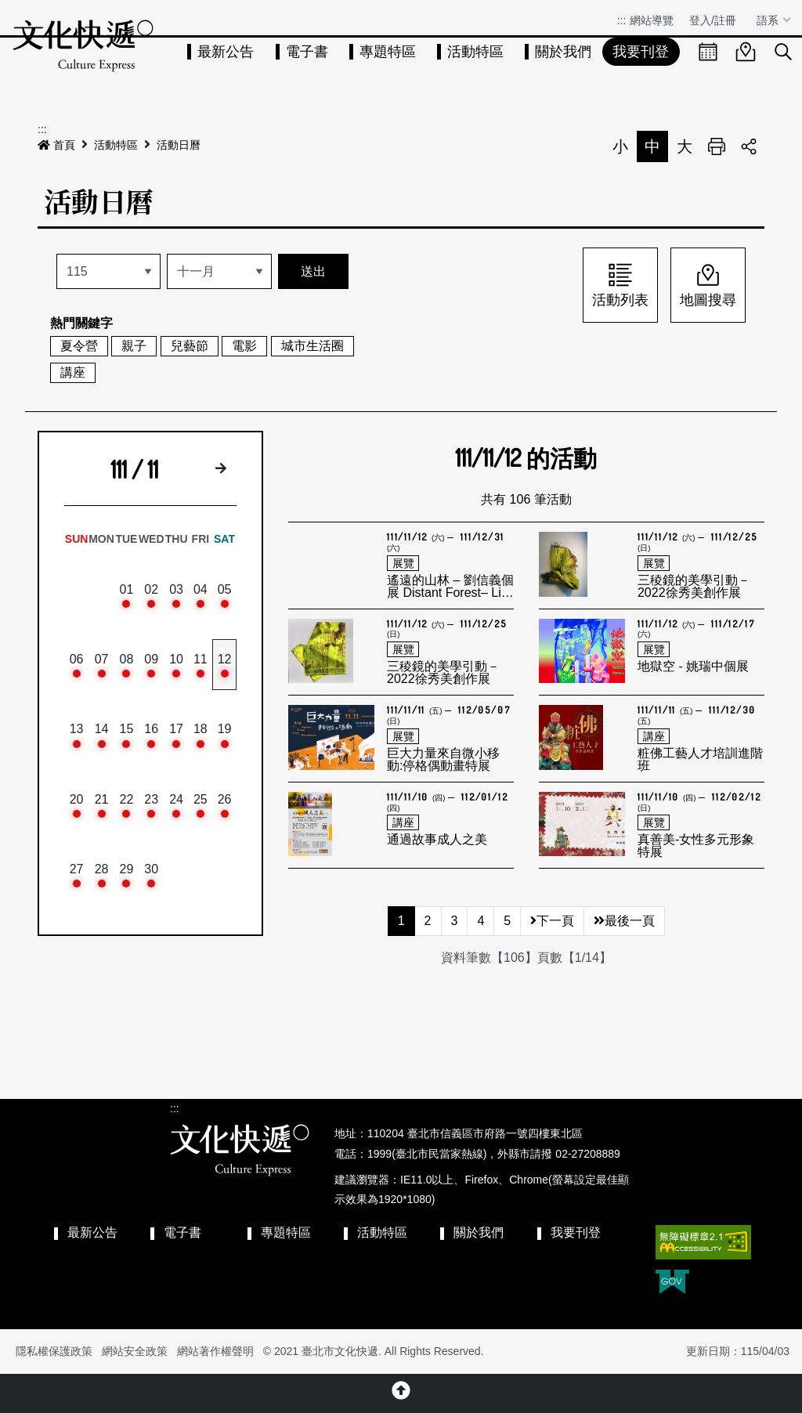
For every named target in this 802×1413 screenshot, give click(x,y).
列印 (716, 146)
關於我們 (563, 52)
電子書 (307, 52)
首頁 (56, 145)
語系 (769, 20)
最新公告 (225, 52)
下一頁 (552, 920)
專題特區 (387, 52)
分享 (748, 146)
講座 (72, 372)
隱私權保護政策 (54, 1351)
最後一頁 (624, 920)
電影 (244, 345)
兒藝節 (189, 345)
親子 (133, 345)
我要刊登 (640, 52)
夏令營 (79, 345)
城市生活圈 (312, 345)
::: (622, 20)
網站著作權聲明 (215, 1351)
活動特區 (475, 52)
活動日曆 (178, 145)
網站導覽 (652, 20)
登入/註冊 (712, 20)
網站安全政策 (135, 1351)
